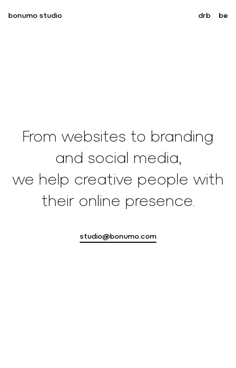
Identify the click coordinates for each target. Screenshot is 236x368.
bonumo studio (35, 15)
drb (204, 15)
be (223, 15)
